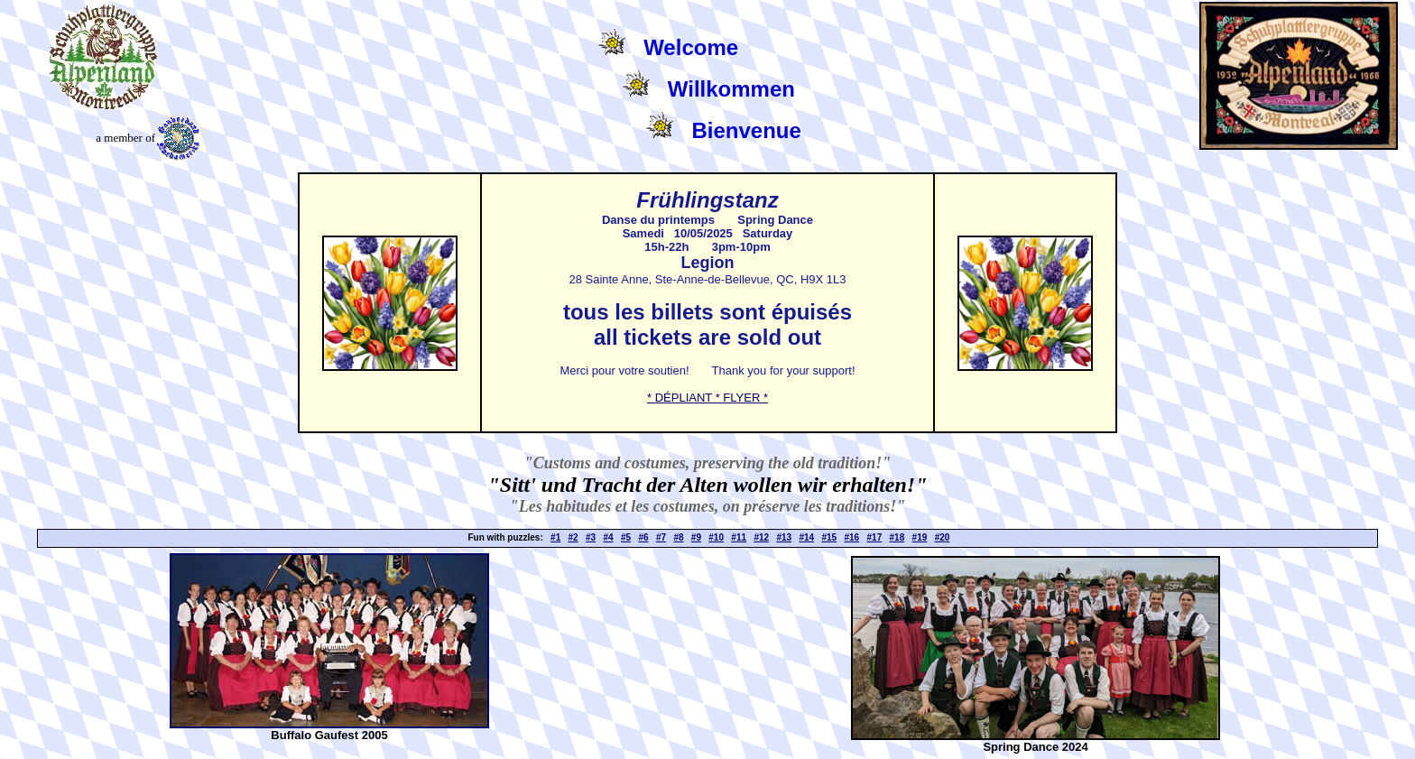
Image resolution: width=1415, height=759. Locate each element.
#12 (761, 537)
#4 (609, 537)
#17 (875, 537)
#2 (573, 537)
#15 (829, 537)
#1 (555, 537)
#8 (678, 537)
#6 (643, 537)
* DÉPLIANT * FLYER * (707, 397)
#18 (897, 537)
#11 (738, 537)
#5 (626, 537)
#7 (661, 537)
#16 (852, 537)
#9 (696, 537)
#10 (716, 537)
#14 (806, 537)
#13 (783, 537)
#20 (942, 537)
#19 (920, 537)
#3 (591, 537)
